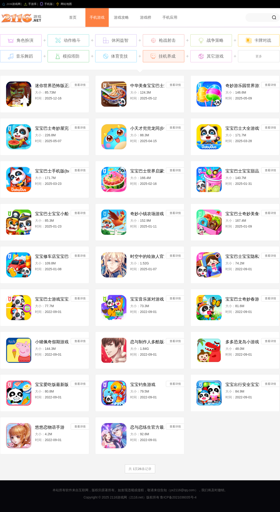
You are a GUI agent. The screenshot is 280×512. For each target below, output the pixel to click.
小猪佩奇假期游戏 (52, 342)
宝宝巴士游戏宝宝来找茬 (52, 299)
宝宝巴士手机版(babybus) (52, 171)
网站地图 (66, 4)
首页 (73, 17)
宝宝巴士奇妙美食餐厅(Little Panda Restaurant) (242, 213)
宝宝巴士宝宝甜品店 (242, 171)
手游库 (32, 4)
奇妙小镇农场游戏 (147, 213)
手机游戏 (97, 17)
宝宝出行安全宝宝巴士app (242, 384)
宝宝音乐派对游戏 (147, 299)
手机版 (48, 4)
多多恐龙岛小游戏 (242, 342)
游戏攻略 (121, 17)
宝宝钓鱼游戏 (142, 384)
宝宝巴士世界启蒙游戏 (147, 171)
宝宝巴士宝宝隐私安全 (242, 256)
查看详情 (80, 85)
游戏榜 (145, 17)
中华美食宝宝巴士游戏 (147, 85)
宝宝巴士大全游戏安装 (242, 128)
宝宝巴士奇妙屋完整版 (52, 128)
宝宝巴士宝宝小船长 (52, 213)
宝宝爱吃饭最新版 (52, 384)
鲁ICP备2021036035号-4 (178, 497)
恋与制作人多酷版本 (147, 342)
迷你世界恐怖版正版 (52, 85)
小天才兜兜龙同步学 (147, 128)
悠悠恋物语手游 (49, 427)
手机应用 (169, 17)
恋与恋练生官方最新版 (147, 427)
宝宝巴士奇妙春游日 (242, 299)
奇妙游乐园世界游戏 (242, 85)
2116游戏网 (14, 4)
